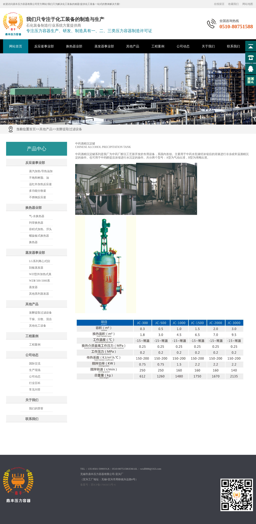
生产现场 (34, 370)
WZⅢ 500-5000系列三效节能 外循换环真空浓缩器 (41, 281)
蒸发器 (33, 287)
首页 (32, 129)
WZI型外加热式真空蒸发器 (40, 275)
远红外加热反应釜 (40, 184)
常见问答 (34, 389)
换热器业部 (74, 46)
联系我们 (233, 46)
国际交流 (34, 363)
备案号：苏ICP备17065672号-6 (98, 484)
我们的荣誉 (36, 408)
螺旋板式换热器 (39, 235)
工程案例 (157, 46)
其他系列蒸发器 (39, 293)
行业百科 (34, 383)
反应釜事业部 (44, 46)
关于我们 (208, 46)
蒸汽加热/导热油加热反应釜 (41, 172)
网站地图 (247, 3)
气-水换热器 (36, 216)
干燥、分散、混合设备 (40, 320)
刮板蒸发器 (36, 267)
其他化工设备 (37, 325)
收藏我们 (233, 3)
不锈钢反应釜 (37, 197)
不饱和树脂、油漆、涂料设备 (39, 178)
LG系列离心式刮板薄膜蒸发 (39, 262)
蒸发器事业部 (104, 46)
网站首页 (15, 46)
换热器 (33, 242)
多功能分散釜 (37, 190)
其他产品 (132, 46)
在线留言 (219, 3)
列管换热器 (36, 222)
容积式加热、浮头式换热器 (40, 230)
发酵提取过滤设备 (69, 129)
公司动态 (183, 46)
